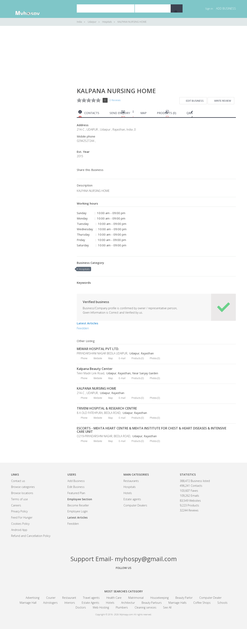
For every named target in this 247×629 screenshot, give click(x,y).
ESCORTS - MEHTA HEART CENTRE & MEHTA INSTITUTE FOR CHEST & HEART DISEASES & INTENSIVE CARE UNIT (151, 430)
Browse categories (23, 487)
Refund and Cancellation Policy (30, 536)
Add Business (76, 481)
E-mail (122, 358)
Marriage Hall (28, 603)
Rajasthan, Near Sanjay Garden (138, 373)
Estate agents (132, 499)
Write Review (222, 100)
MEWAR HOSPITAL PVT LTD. (98, 349)
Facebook (102, 577)
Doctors (81, 607)
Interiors (69, 603)
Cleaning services (145, 607)
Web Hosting (101, 607)
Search (177, 8)
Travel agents (91, 598)
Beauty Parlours (152, 603)
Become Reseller (78, 505)
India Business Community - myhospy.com (31, 9)
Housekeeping (159, 598)
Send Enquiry (120, 113)
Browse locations (22, 493)
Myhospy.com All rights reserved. (136, 614)
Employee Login (77, 511)
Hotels (128, 493)
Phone (84, 358)
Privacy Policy (19, 511)
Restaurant (69, 598)
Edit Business (195, 100)
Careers (16, 505)
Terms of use (19, 499)
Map (143, 113)
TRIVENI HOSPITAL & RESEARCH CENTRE (107, 408)
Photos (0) (155, 358)
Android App (19, 530)
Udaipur (134, 353)
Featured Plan (76, 493)
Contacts (91, 113)
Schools (222, 603)
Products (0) (166, 113)
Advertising (32, 598)
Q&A (190, 113)
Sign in (209, 8)
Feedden (83, 328)
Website (97, 358)
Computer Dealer (210, 598)
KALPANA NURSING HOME (96, 388)
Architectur (128, 603)
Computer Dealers (135, 505)
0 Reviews (115, 100)
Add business (226, 8)
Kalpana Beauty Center (95, 369)
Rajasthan (147, 353)
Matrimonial (136, 598)
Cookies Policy (20, 524)
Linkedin (145, 577)
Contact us (18, 481)
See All (167, 607)
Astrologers (50, 603)
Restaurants (131, 481)
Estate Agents (90, 603)
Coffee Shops (202, 603)
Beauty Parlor (184, 598)
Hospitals (84, 269)
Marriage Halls (177, 603)
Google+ (123, 577)
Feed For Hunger (21, 517)
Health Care (114, 598)
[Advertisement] (41, 91)
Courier (50, 598)
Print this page (234, 114)
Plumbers (122, 607)
